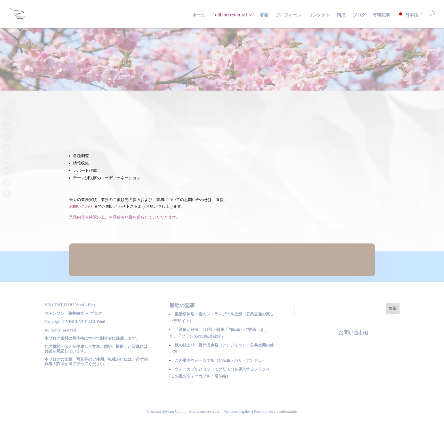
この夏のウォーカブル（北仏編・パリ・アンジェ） (220, 360)
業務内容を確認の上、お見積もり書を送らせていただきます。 (124, 217)
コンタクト (319, 15)
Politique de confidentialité (275, 411)
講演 (341, 15)
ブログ (359, 15)
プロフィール (288, 15)
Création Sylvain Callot (166, 411)
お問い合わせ (81, 206)
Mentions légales (236, 411)
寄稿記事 (381, 15)
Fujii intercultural (229, 15)
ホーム (198, 15)
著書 (264, 15)
